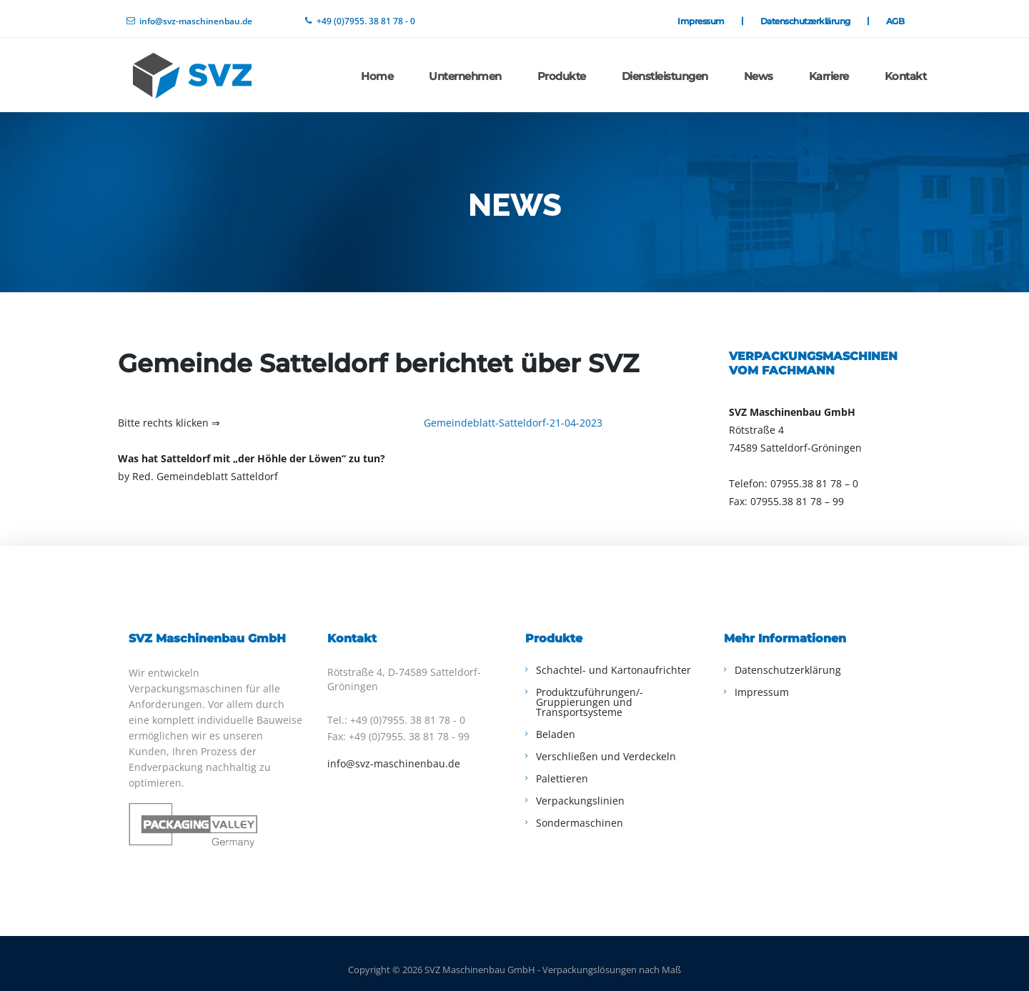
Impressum (709, 16)
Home (377, 67)
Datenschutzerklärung (814, 16)
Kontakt (906, 67)
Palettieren (562, 766)
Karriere (829, 67)
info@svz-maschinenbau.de (393, 751)
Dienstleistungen (665, 67)
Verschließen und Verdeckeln (606, 744)
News (758, 67)
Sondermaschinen (579, 810)
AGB (895, 16)
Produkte (561, 67)
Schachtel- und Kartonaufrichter (613, 657)
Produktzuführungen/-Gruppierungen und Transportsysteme (589, 690)
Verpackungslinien (580, 788)
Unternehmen (465, 67)
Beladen (555, 722)
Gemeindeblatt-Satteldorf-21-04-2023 (513, 410)
